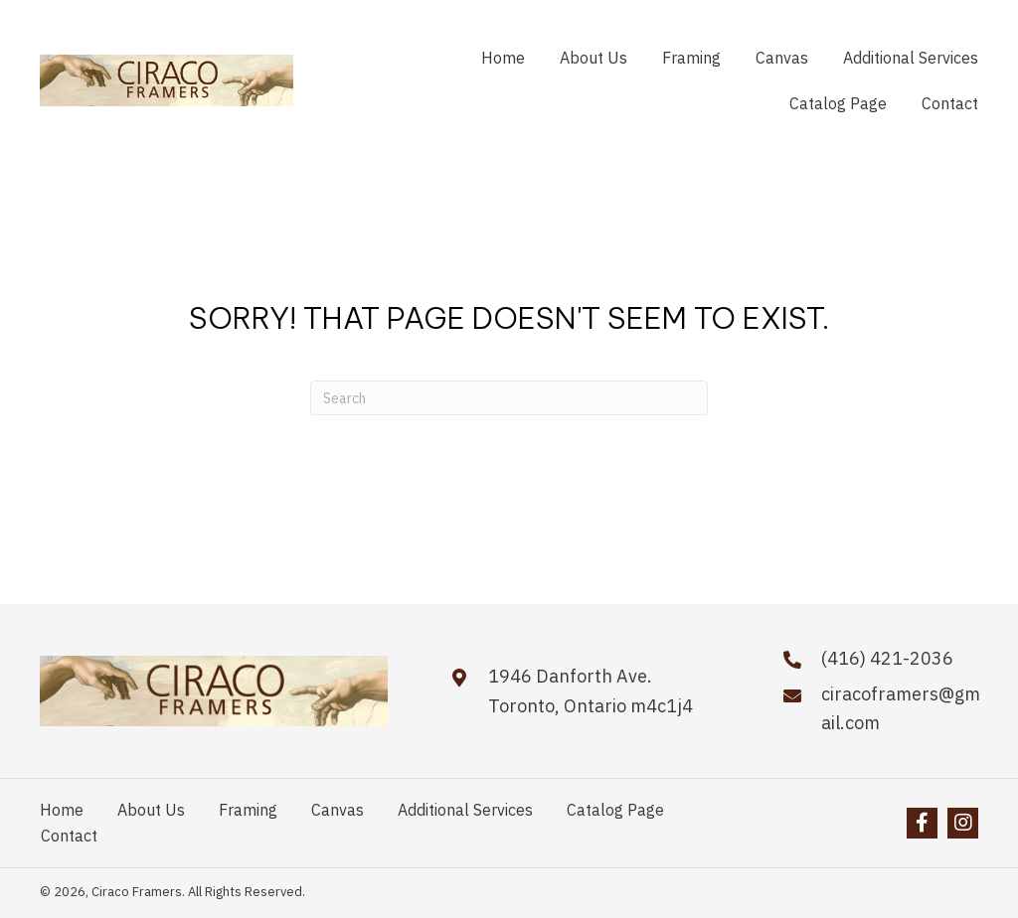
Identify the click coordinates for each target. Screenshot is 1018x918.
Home (62, 810)
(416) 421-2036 (887, 658)
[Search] (509, 398)
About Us (151, 810)
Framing (248, 810)
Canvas (337, 810)
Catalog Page (615, 810)
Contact (69, 835)
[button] (922, 823)
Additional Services (465, 810)
